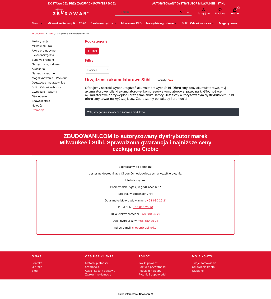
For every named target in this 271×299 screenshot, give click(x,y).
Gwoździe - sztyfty (44, 91)
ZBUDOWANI (38, 33)
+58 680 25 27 (150, 214)
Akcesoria (38, 69)
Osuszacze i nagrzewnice (48, 82)
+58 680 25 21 (156, 200)
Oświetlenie (39, 96)
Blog (35, 270)
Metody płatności (96, 263)
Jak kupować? (148, 263)
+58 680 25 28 (148, 220)
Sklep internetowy (134, 293)
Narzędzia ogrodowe (45, 64)
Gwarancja (92, 267)
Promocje (38, 110)
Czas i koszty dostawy (100, 270)
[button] (188, 12)
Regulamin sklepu (150, 270)
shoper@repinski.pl (144, 227)
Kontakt (37, 263)
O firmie (37, 267)
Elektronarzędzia (43, 55)
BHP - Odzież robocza (46, 87)
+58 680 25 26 (143, 207)
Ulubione (198, 270)
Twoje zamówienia (204, 263)
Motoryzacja (40, 41)
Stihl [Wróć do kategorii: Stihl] (92, 50)
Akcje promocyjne (43, 50)
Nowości (37, 105)
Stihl (51, 33)
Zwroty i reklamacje (98, 274)
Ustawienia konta (203, 267)
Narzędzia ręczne (43, 73)
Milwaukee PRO (42, 46)
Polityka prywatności (152, 267)
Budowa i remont (43, 59)
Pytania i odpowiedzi (152, 274)
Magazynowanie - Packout (49, 78)
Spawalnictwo (41, 101)
